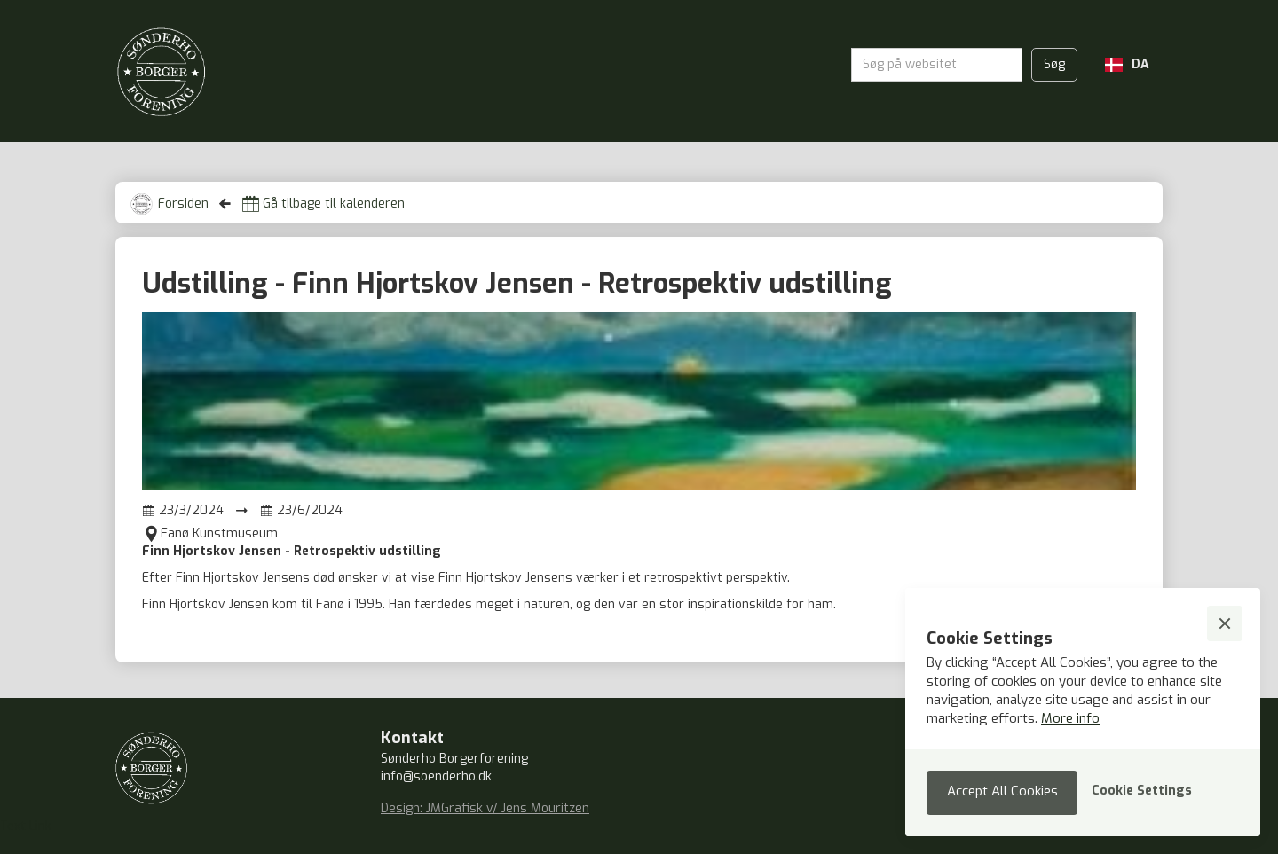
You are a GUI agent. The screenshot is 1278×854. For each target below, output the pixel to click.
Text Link (25, 826)
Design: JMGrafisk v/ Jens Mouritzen (485, 808)
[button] (1127, 64)
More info (1070, 718)
